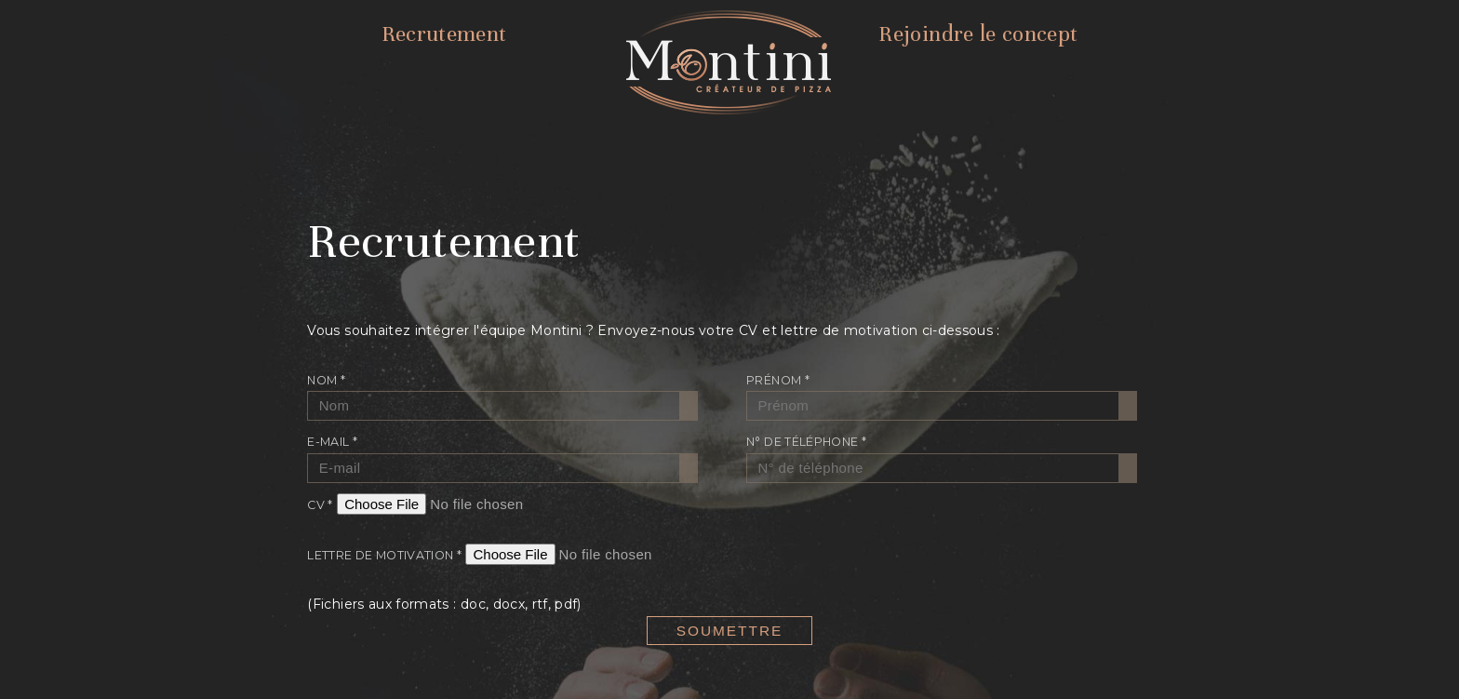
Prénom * (778, 380)
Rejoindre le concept (978, 33)
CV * (319, 505)
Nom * (326, 380)
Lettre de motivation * (384, 555)
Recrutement (444, 33)
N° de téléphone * (806, 442)
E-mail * (332, 442)
